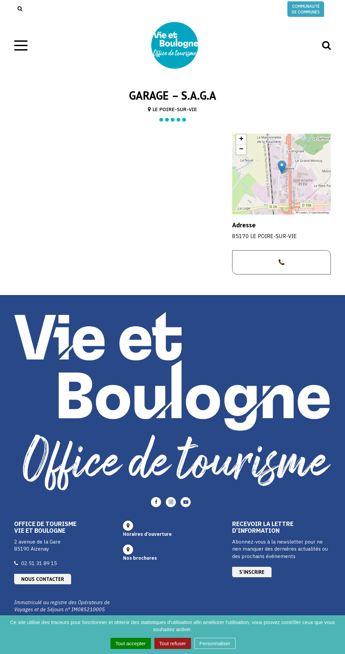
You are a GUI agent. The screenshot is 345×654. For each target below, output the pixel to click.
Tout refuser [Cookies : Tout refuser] (172, 643)
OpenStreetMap (320, 212)
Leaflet (301, 212)
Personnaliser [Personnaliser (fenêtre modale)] (214, 643)
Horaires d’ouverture (147, 534)
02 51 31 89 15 (39, 563)
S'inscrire (251, 572)
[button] (282, 167)
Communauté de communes (306, 9)
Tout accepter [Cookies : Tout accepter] (131, 643)
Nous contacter (42, 579)
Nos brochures (140, 558)
